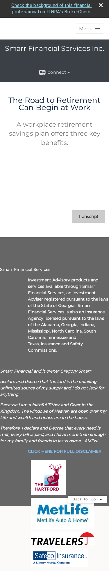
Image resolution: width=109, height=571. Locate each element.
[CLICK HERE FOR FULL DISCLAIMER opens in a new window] (64, 451)
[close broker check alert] (101, 5)
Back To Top (87, 499)
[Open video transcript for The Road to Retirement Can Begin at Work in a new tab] (88, 216)
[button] (89, 29)
